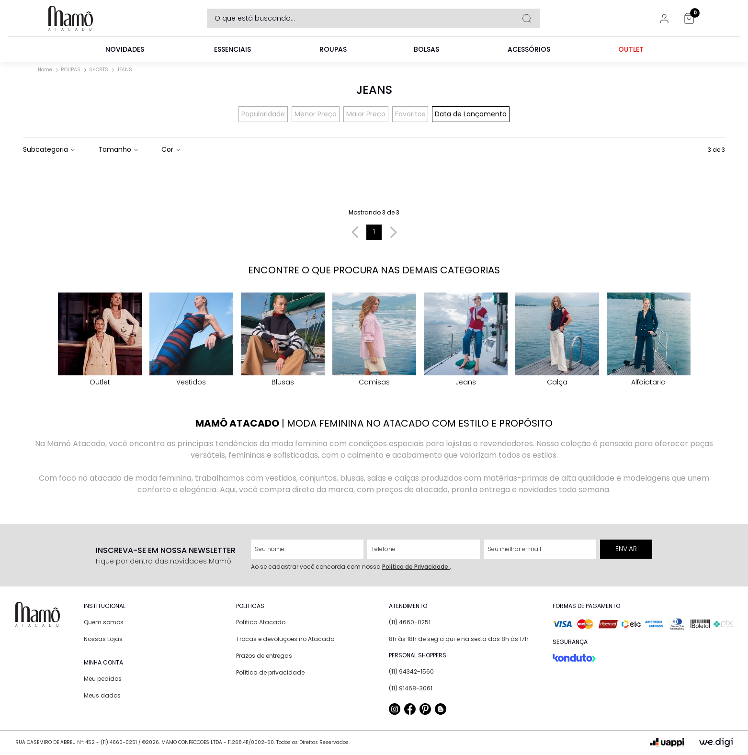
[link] (125, 49)
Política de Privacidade (416, 567)
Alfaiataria (649, 340)
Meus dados (102, 695)
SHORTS (98, 69)
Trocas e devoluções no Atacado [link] (285, 639)
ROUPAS (70, 69)
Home (45, 69)
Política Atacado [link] (260, 622)
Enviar (626, 548)
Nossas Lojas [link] (103, 639)
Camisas (374, 340)
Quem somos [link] (104, 622)
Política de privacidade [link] (270, 672)
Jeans (466, 340)
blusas (283, 340)
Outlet (100, 340)
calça (557, 340)
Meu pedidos (103, 679)
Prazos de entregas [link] (264, 656)
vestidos (191, 340)
